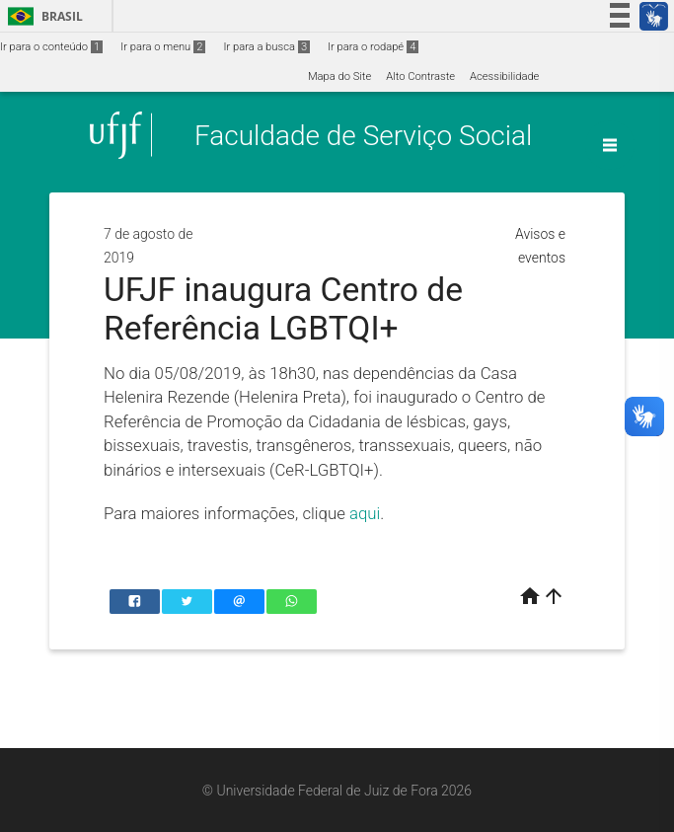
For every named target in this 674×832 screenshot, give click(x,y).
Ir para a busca (266, 46)
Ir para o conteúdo (51, 46)
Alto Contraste (420, 76)
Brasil (41, 16)
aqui (364, 513)
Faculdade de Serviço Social (363, 134)
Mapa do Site (339, 76)
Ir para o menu (162, 46)
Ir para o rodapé (373, 46)
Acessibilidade (504, 76)
